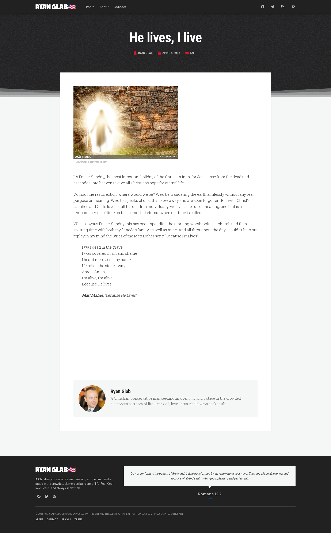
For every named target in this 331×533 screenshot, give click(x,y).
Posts (90, 7)
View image (82, 162)
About (104, 7)
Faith (195, 53)
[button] (293, 7)
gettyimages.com (98, 162)
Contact (120, 7)
